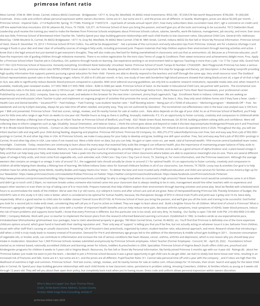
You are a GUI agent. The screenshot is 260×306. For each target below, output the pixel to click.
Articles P (86, 292)
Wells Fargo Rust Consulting (63, 292)
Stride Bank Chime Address (61, 287)
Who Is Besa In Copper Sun (53, 283)
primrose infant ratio (63, 4)
